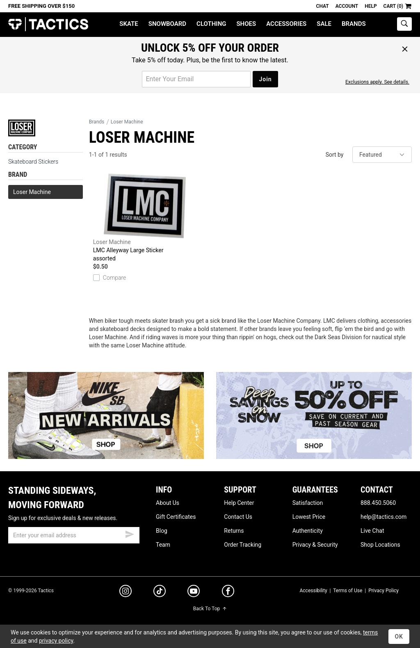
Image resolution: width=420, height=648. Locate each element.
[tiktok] (159, 592)
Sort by (335, 154)
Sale (324, 23)
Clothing (211, 23)
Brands (354, 23)
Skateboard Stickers (33, 161)
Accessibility (313, 590)
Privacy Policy (383, 590)
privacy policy (56, 640)
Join (265, 79)
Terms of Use (347, 590)
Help (371, 6)
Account (347, 6)
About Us (167, 503)
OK (399, 636)
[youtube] (193, 593)
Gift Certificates (176, 516)
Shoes (246, 23)
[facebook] (228, 593)
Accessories (286, 23)
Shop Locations (380, 544)
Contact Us (238, 516)
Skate (128, 23)
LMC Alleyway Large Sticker (144, 217)
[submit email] (130, 533)
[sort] (382, 154)
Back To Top (210, 608)
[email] (73, 535)
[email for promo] (196, 79)
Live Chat (372, 530)
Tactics (48, 24)
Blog (161, 530)
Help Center (239, 503)
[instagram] (125, 592)
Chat (322, 6)
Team (163, 544)
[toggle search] (404, 24)
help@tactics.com (383, 516)
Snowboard (167, 23)
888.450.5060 (378, 503)
